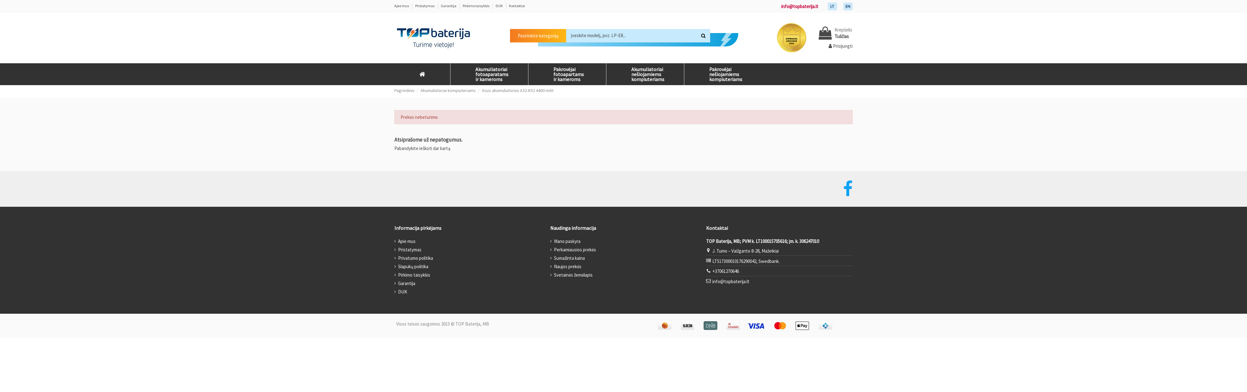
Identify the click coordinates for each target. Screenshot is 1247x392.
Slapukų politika (413, 266)
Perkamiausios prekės (575, 250)
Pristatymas (425, 5)
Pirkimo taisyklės (476, 5)
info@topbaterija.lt (799, 6)
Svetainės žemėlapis (573, 275)
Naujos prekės (567, 266)
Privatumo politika (415, 258)
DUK (499, 5)
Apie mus (402, 5)
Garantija (449, 5)
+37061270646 (725, 271)
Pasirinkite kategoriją (538, 36)
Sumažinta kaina (569, 258)
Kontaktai (517, 5)
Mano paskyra (567, 241)
